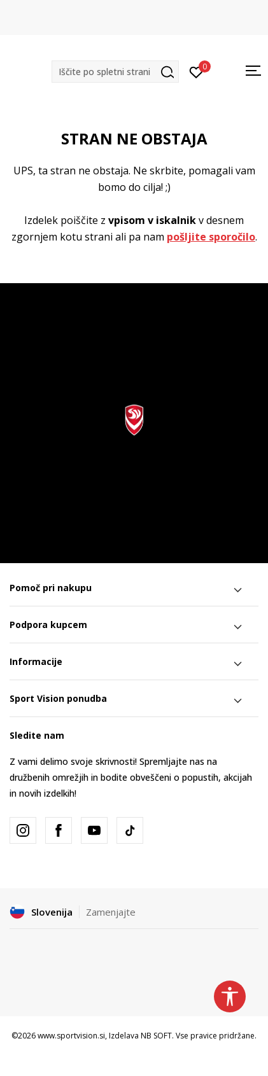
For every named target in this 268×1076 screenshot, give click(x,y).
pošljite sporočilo (211, 237)
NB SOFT (156, 1035)
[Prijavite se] (196, 71)
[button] (115, 71)
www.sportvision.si (71, 1035)
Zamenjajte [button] (111, 911)
